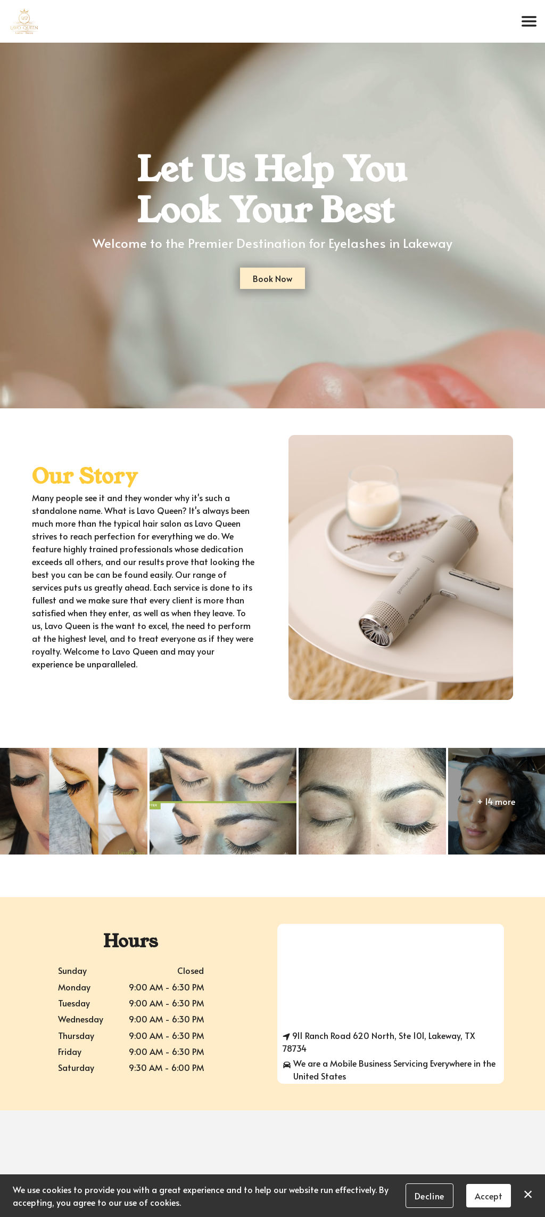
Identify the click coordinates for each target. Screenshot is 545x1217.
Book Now (272, 278)
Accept (488, 1196)
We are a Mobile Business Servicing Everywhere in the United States (389, 1069)
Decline (429, 1196)
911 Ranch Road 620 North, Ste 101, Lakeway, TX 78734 (379, 1041)
